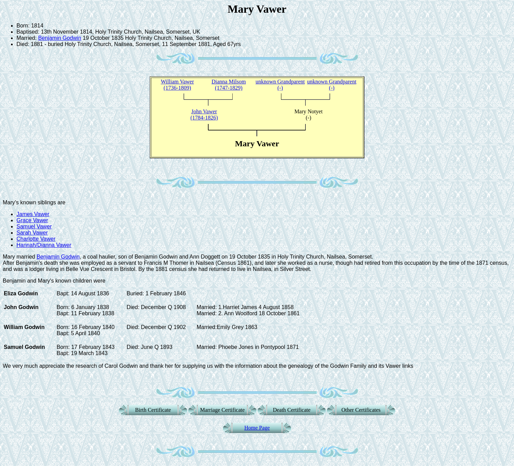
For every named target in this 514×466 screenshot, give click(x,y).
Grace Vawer (32, 220)
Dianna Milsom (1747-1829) (228, 85)
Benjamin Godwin (59, 38)
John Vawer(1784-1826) (204, 115)
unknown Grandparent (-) (280, 85)
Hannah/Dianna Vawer (43, 245)
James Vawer (32, 214)
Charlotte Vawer (36, 239)
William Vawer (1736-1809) (177, 85)
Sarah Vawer (32, 233)
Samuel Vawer (34, 226)
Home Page (257, 428)
